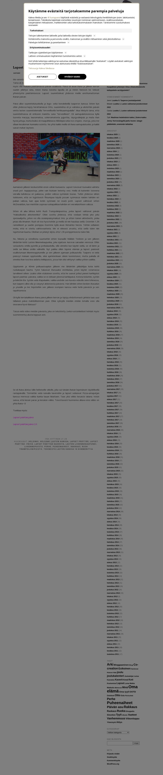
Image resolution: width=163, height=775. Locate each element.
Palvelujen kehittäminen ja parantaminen (49, 42)
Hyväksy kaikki (72, 76)
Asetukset (42, 76)
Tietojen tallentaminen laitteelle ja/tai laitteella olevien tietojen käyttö (62, 35)
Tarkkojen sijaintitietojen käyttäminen (47, 52)
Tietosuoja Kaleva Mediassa (41, 68)
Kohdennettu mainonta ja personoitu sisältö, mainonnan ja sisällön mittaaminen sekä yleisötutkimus (76, 39)
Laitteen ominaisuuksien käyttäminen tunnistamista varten (57, 56)
